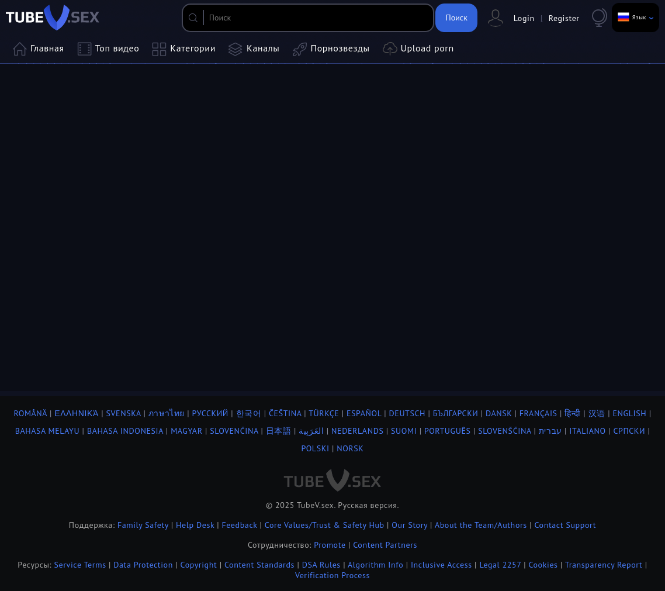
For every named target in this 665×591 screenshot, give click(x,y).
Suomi (404, 431)
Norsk (350, 448)
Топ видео (108, 49)
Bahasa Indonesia (125, 431)
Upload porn (418, 49)
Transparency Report (604, 564)
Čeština (285, 413)
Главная (38, 49)
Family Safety (143, 525)
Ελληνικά (76, 413)
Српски (629, 431)
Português (447, 431)
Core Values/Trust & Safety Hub (325, 525)
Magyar (186, 431)
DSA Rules (321, 564)
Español (364, 413)
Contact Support (565, 525)
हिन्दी (572, 413)
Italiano (587, 431)
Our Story (409, 525)
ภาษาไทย (166, 413)
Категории (184, 49)
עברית (550, 431)
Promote (329, 545)
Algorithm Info (375, 564)
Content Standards (259, 564)
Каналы (253, 49)
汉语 (596, 413)
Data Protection (143, 564)
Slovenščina (504, 431)
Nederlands (357, 431)
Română (30, 413)
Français (538, 413)
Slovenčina (234, 431)
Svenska (123, 413)
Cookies (542, 564)
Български (456, 413)
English (629, 413)
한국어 (249, 413)
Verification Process (332, 575)
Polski (316, 448)
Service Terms (80, 564)
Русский (210, 413)
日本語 (279, 431)
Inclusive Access (441, 564)
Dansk (499, 413)
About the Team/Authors (481, 525)
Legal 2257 (500, 564)
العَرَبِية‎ (311, 431)
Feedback (239, 525)
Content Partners (385, 545)
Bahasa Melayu (47, 431)
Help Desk (195, 525)
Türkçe (324, 413)
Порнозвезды (331, 49)
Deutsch (407, 413)
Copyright (199, 564)
